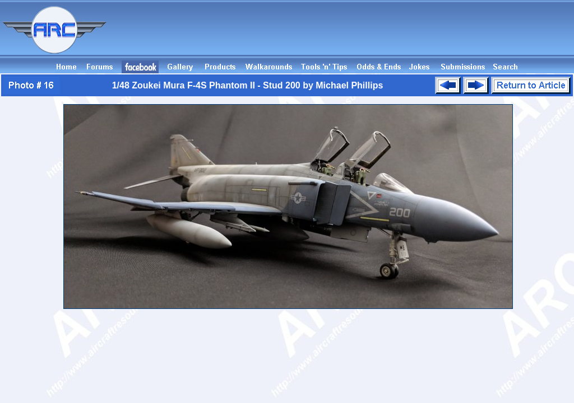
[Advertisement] (370, 35)
